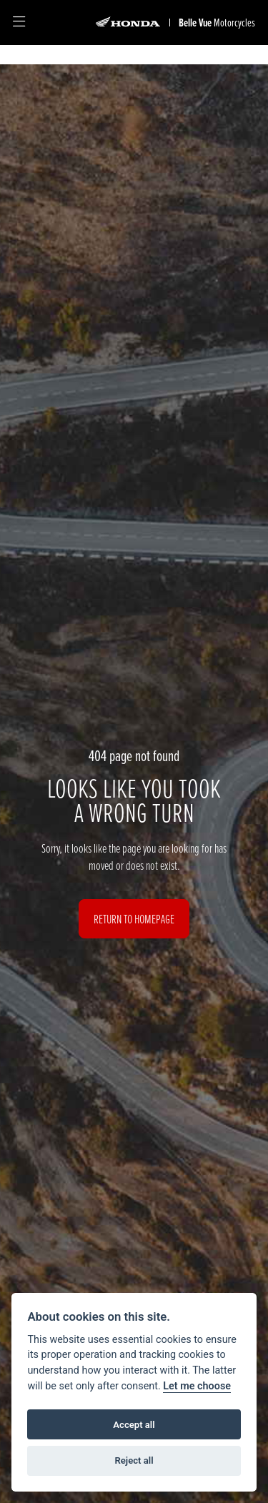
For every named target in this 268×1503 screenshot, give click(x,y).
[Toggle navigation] (19, 22)
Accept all (133, 1424)
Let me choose (197, 1386)
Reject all (133, 1460)
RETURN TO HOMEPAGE (134, 918)
